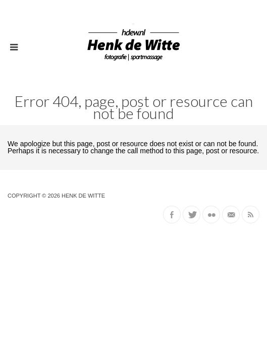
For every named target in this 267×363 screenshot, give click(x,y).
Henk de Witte (83, 196)
